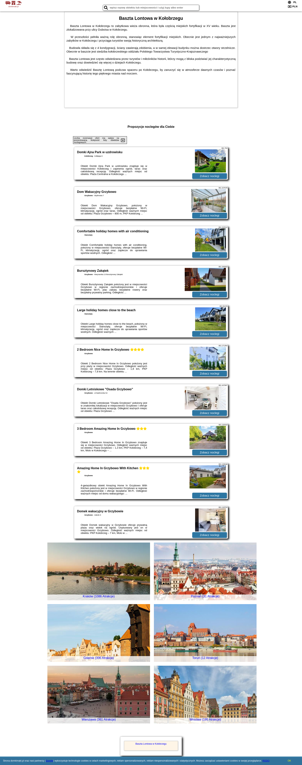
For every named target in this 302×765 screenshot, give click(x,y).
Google (49, 760)
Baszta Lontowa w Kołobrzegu (150, 743)
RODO (266, 760)
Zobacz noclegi (209, 176)
